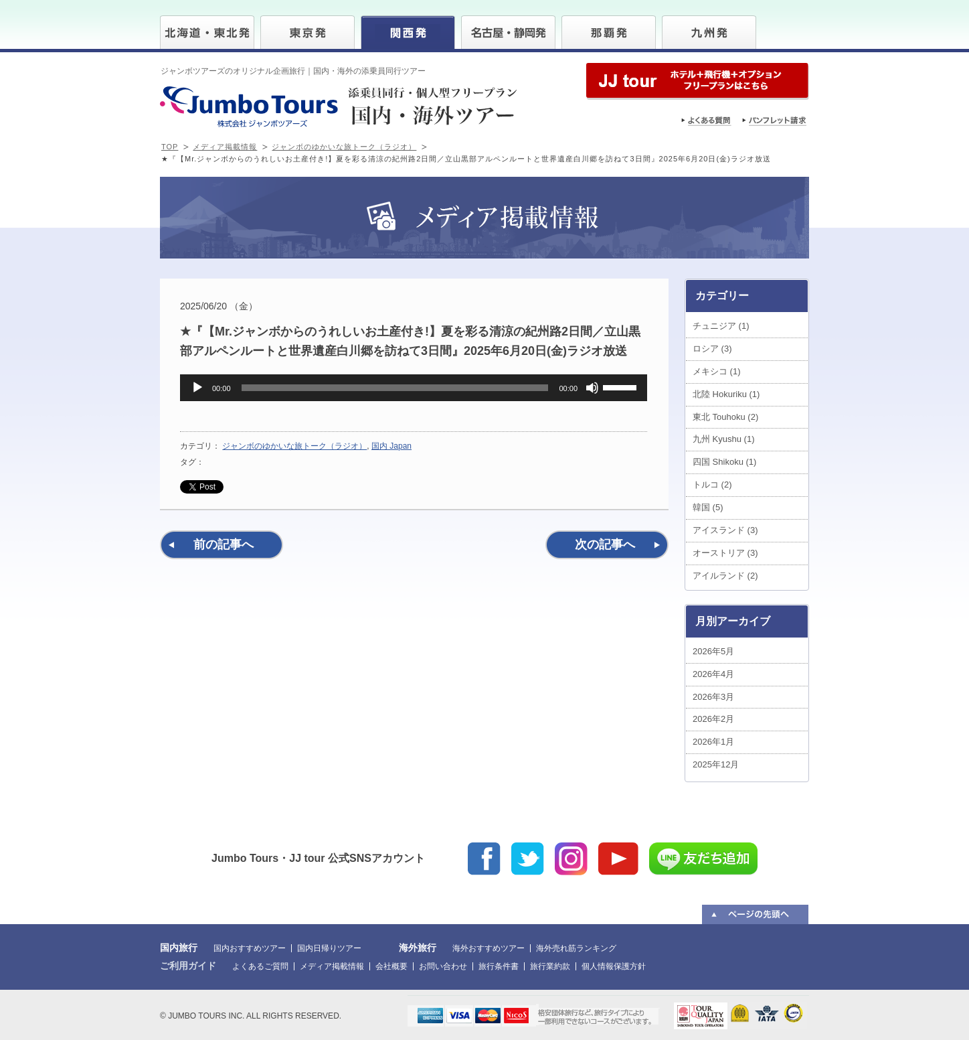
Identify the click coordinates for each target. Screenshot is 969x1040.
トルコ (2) (712, 484)
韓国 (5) (708, 507)
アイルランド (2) (725, 576)
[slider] (395, 387)
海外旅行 (417, 947)
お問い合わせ (443, 966)
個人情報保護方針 (614, 966)
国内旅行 (178, 947)
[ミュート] (592, 387)
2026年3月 (713, 697)
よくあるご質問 (260, 966)
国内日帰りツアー (329, 948)
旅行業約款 (550, 966)
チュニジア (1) (721, 326)
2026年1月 (713, 742)
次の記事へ (605, 544)
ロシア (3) (712, 349)
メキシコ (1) (717, 371)
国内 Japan (391, 446)
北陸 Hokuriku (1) (726, 394)
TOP (169, 147)
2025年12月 (716, 764)
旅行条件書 (498, 966)
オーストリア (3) (725, 553)
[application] (413, 387)
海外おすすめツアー (488, 948)
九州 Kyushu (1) (723, 439)
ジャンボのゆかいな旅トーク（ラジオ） (344, 147)
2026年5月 (713, 651)
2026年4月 (713, 674)
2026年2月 (713, 719)
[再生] (197, 387)
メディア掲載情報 (225, 147)
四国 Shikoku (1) (724, 462)
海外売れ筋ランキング (576, 948)
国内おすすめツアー (249, 948)
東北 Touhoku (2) (725, 417)
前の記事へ (223, 544)
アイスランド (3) (725, 530)
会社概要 (391, 966)
